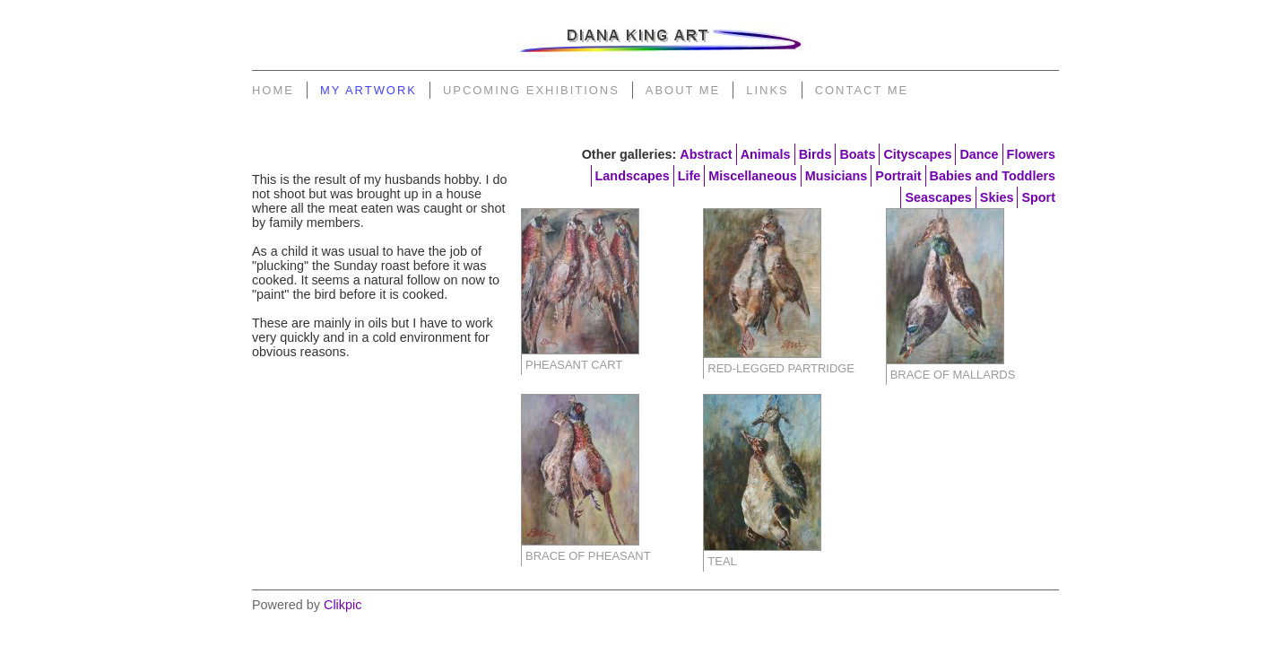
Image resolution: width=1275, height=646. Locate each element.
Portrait (898, 176)
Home (273, 90)
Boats (857, 154)
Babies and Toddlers (992, 176)
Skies (997, 197)
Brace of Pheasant (588, 556)
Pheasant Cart (573, 364)
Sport (1038, 197)
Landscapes (632, 176)
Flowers (1031, 154)
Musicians (836, 176)
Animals (766, 154)
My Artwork (368, 90)
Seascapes (938, 197)
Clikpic (342, 605)
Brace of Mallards (953, 374)
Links (767, 90)
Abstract (706, 154)
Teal (721, 561)
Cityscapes (917, 154)
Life (689, 176)
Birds (815, 154)
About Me (683, 90)
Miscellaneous (752, 176)
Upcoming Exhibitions (531, 90)
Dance (978, 154)
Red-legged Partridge (780, 368)
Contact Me (861, 90)
